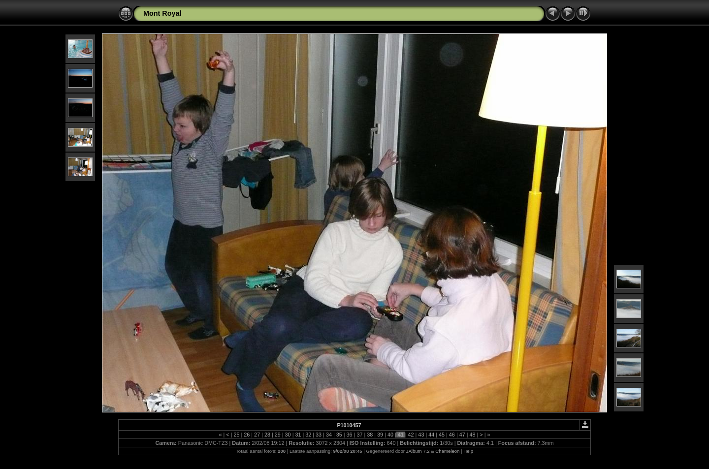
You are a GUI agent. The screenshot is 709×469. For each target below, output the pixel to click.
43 (421, 435)
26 (246, 435)
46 (452, 435)
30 (288, 435)
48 (472, 435)
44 (431, 435)
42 (411, 435)
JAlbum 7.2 (418, 451)
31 (297, 435)
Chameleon (447, 451)
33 (318, 435)
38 (369, 435)
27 (257, 435)
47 (462, 435)
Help (468, 451)
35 (339, 435)
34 (328, 435)
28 (267, 435)
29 (277, 435)
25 (236, 435)
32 (308, 435)
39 (380, 435)
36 (349, 435)
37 (359, 435)
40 (390, 435)
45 (441, 435)
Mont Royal (162, 13)
